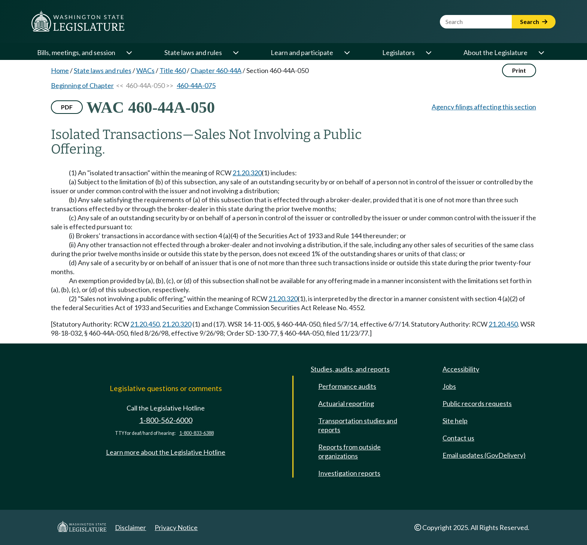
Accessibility (460, 369)
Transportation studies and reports (357, 425)
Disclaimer (130, 527)
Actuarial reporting (346, 403)
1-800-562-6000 (165, 420)
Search (533, 21)
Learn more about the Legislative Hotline (165, 452)
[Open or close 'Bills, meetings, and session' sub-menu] (129, 52)
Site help (455, 421)
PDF (67, 106)
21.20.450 (144, 324)
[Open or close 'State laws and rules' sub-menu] (235, 52)
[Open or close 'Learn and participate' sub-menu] (347, 52)
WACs (145, 70)
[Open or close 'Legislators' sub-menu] (428, 52)
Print (519, 70)
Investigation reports (349, 473)
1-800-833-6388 (196, 433)
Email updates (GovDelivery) (484, 455)
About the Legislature (495, 52)
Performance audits (347, 386)
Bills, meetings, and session (76, 52)
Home (60, 70)
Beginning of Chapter (82, 85)
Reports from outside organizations (349, 451)
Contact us (458, 438)
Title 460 (172, 70)
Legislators (398, 52)
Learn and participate (302, 52)
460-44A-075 (196, 85)
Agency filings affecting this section (484, 107)
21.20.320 (247, 173)
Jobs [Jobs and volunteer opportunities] (449, 386)
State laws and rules (193, 52)
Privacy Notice (176, 527)
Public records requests (477, 403)
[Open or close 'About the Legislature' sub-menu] (541, 52)
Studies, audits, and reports (350, 369)
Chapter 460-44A (216, 70)
